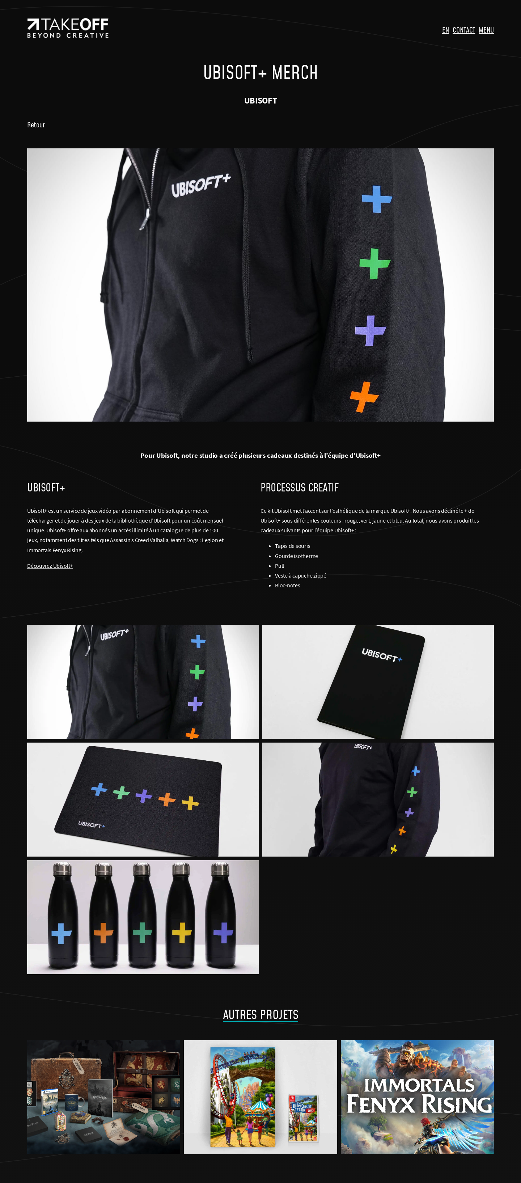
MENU (486, 29)
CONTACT (464, 29)
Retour (36, 124)
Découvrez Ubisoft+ (50, 565)
